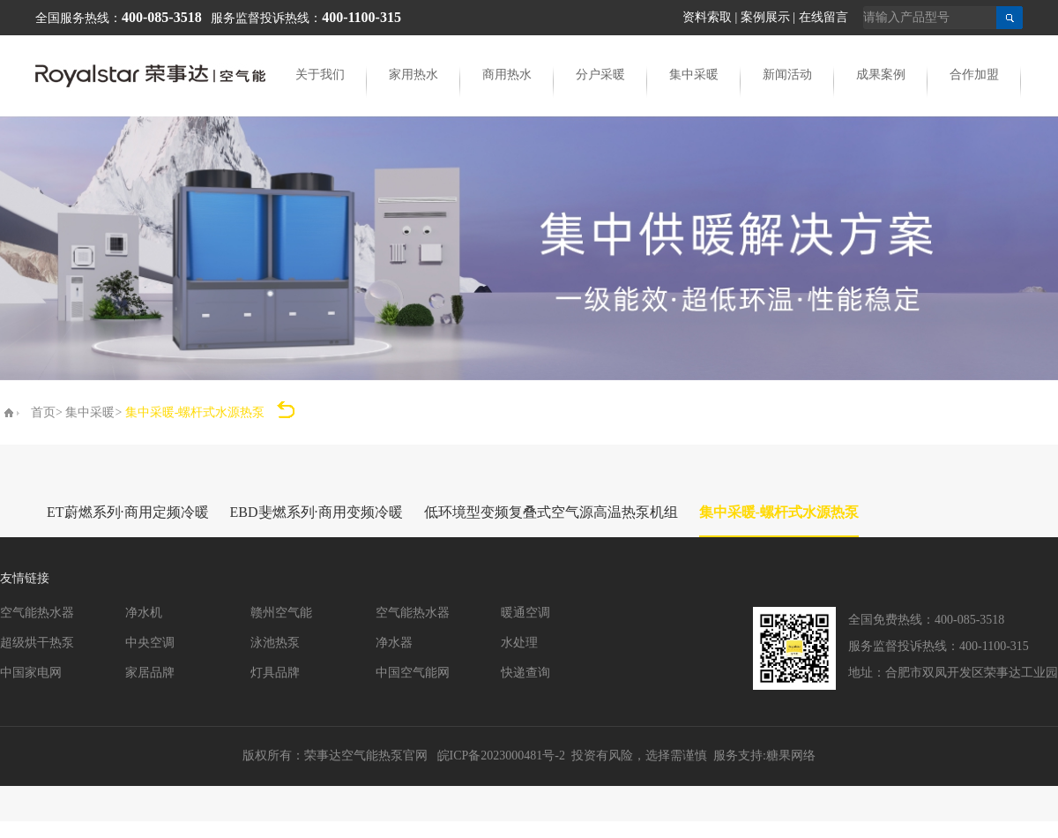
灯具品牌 (275, 672)
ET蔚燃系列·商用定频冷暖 (128, 512)
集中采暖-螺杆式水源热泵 (779, 512)
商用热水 (507, 74)
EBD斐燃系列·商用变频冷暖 (316, 512)
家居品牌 (150, 672)
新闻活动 (787, 74)
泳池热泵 (275, 642)
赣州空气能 (281, 612)
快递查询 (525, 672)
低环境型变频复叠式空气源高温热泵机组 (551, 512)
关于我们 (320, 74)
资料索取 (707, 17)
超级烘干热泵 (37, 642)
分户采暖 (600, 74)
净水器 (394, 642)
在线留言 (823, 17)
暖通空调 (525, 612)
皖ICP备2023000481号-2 (501, 755)
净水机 (143, 612)
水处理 (519, 642)
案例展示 (765, 17)
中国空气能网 (413, 672)
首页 (43, 412)
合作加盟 (974, 74)
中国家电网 (31, 672)
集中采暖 (694, 74)
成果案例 (880, 74)
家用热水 (413, 74)
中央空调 (150, 642)
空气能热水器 (37, 612)
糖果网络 (791, 755)
